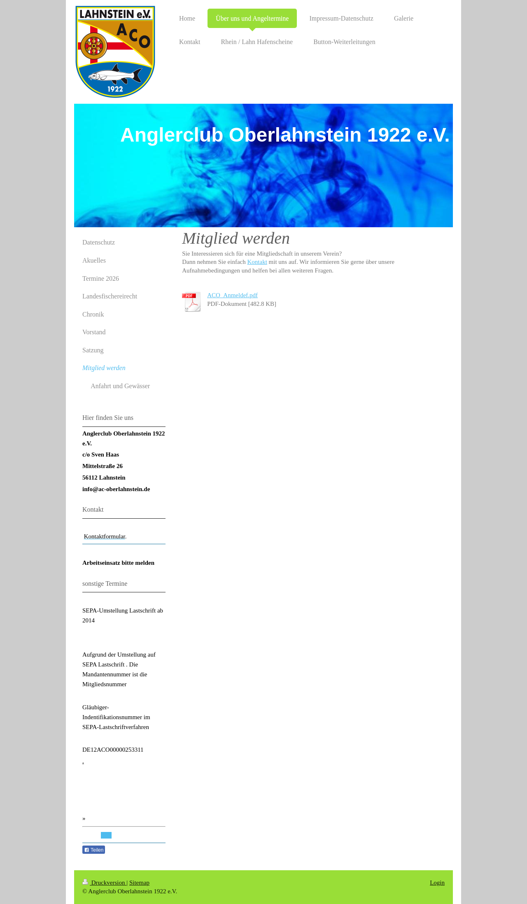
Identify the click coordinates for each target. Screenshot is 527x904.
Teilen (93, 850)
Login (437, 882)
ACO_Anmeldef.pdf (232, 295)
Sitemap (139, 882)
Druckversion (104, 882)
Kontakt (257, 262)
